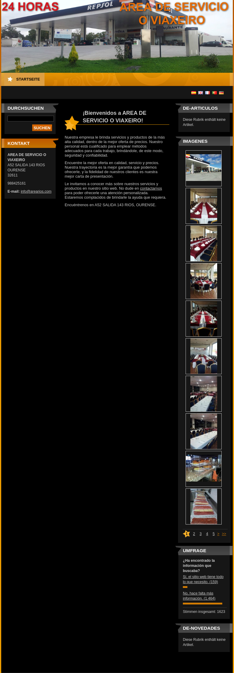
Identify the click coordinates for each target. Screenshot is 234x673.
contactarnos (151, 188)
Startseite (28, 79)
